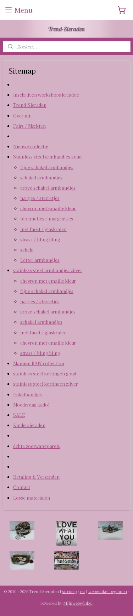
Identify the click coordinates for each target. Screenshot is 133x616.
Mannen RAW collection (38, 363)
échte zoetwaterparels (36, 446)
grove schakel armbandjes (48, 188)
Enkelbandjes (27, 394)
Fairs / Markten (29, 126)
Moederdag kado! (31, 405)
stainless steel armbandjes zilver (47, 270)
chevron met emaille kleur (48, 208)
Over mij (22, 116)
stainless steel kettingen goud (44, 373)
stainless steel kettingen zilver (45, 384)
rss (82, 591)
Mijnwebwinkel (78, 603)
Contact (21, 487)
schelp (27, 250)
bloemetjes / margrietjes (46, 219)
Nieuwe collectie (30, 146)
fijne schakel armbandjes (46, 167)
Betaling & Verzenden (36, 477)
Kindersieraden (29, 425)
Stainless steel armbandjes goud (47, 157)
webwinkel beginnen (107, 591)
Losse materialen (31, 498)
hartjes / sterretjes (40, 198)
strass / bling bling (40, 239)
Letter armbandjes (40, 260)
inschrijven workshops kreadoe (46, 95)
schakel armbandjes (41, 177)
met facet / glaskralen (43, 229)
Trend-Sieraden (29, 105)
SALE (19, 415)
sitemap (69, 591)
